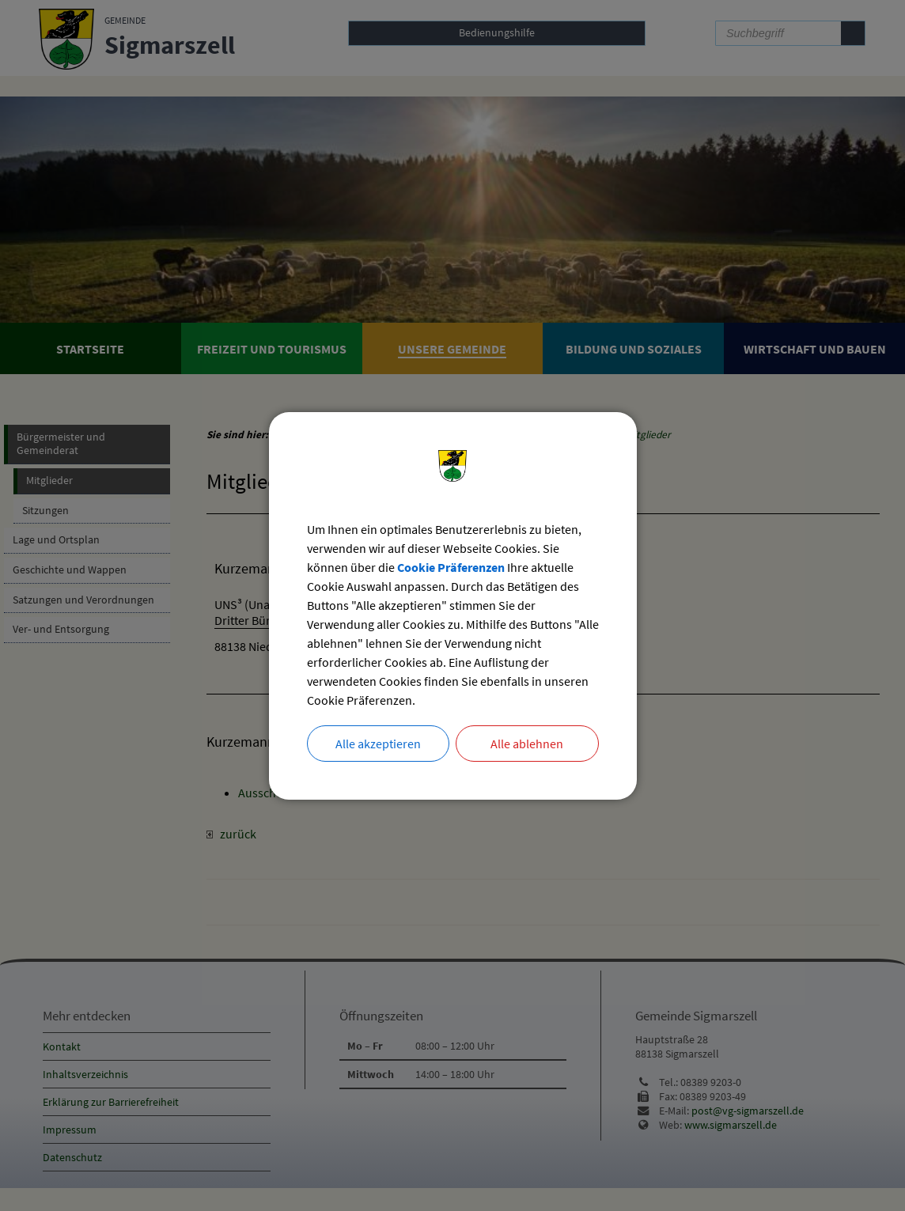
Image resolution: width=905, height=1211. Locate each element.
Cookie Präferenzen (451, 567)
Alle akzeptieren (378, 743)
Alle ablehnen (526, 743)
